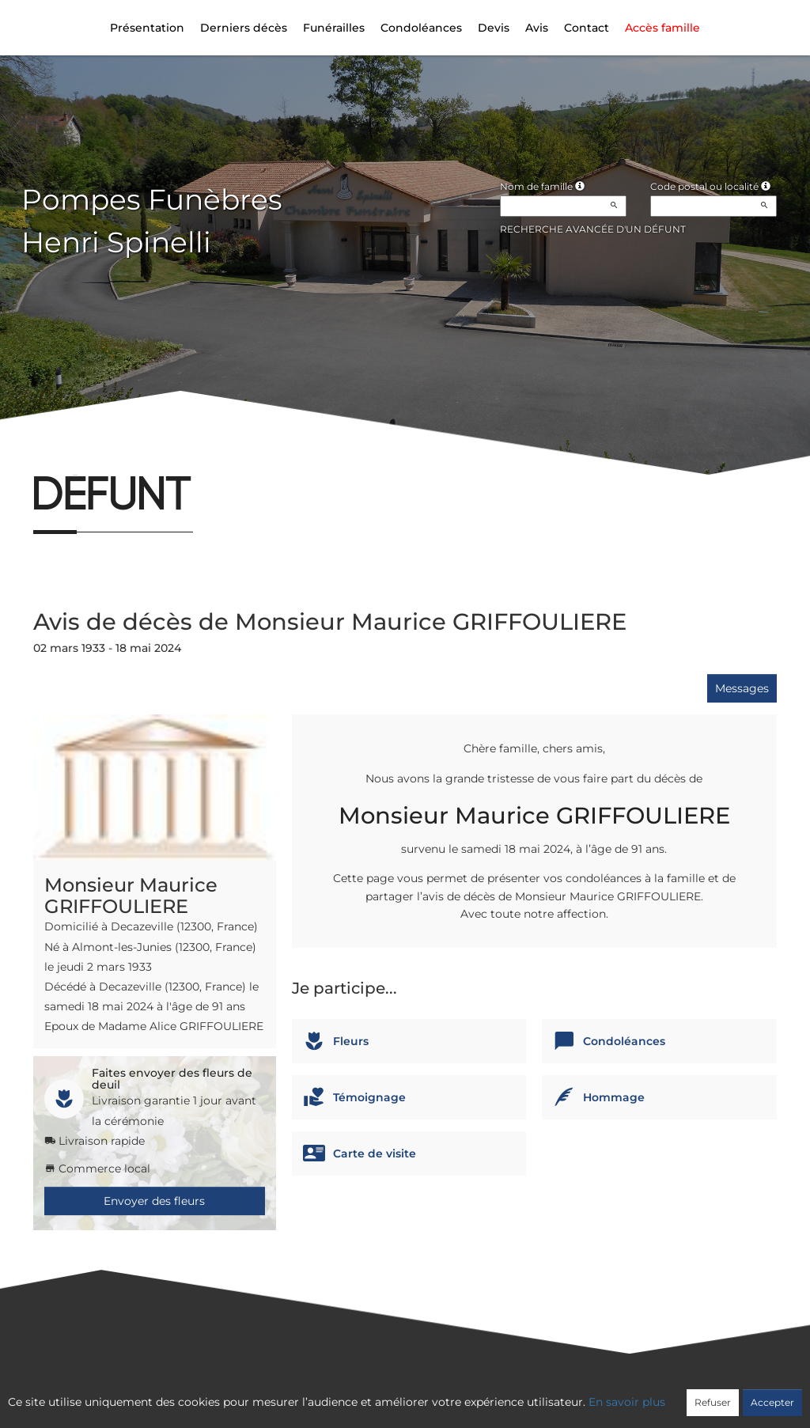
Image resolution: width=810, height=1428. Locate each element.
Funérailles (334, 28)
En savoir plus (627, 1402)
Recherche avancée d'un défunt (593, 229)
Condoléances (421, 28)
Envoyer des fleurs (154, 1201)
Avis (536, 28)
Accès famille (662, 28)
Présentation (147, 28)
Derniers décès (243, 28)
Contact (586, 28)
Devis (493, 28)
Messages (742, 688)
